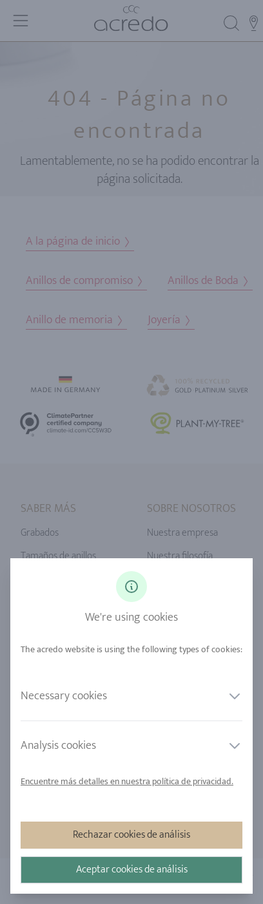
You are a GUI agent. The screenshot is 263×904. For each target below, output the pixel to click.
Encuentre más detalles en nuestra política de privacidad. (127, 781)
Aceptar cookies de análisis (132, 869)
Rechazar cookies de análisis (131, 834)
